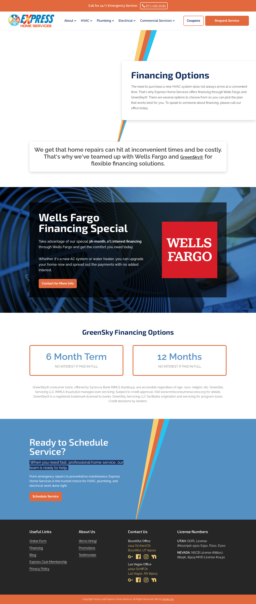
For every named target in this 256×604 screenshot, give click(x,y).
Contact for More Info (58, 283)
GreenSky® (192, 156)
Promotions (87, 548)
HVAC (87, 21)
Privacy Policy (39, 569)
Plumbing (106, 21)
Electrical (127, 21)
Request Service (227, 20)
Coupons (193, 20)
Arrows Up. (168, 599)
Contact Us (137, 531)
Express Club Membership (48, 562)
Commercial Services (158, 21)
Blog (32, 555)
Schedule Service (46, 496)
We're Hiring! (88, 541)
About (70, 21)
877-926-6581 (154, 5)
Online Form (38, 541)
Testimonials (87, 555)
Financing (36, 548)
